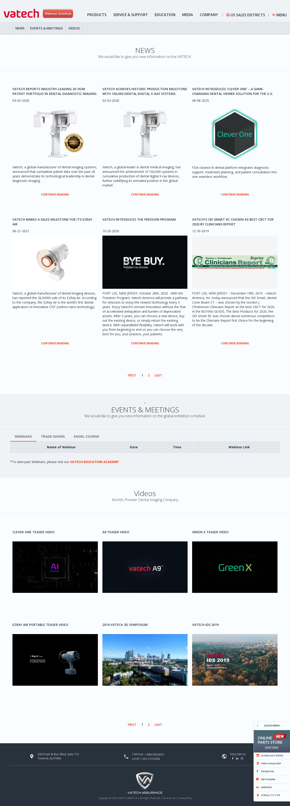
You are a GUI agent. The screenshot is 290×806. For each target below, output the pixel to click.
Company (209, 14)
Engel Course (86, 436)
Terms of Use (169, 798)
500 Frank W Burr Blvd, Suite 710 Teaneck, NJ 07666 (58, 756)
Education (165, 14)
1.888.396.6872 (154, 754)
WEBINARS (23, 436)
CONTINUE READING (55, 194)
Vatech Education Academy (94, 462)
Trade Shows (53, 436)
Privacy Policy (185, 798)
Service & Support (130, 14)
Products (96, 14)
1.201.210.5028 (150, 758)
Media (187, 14)
